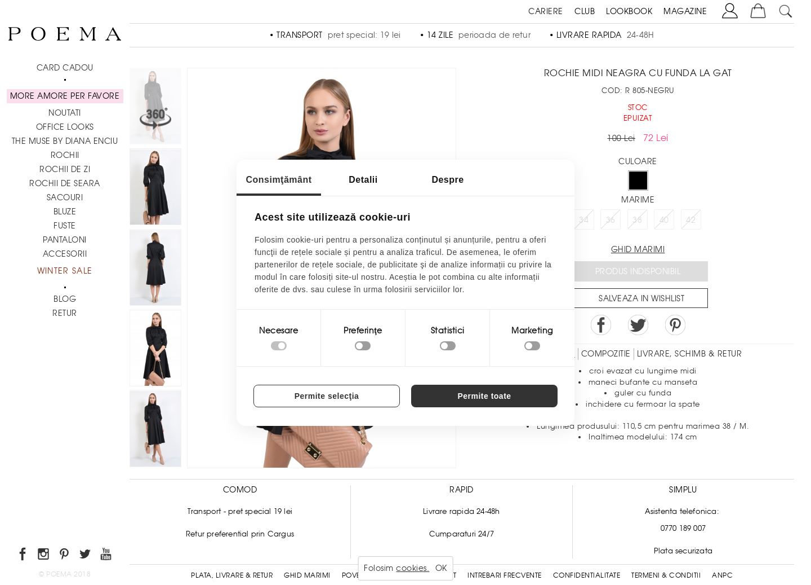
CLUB (584, 11)
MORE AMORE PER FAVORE (65, 95)
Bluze (65, 211)
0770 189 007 (683, 528)
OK (441, 568)
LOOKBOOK (629, 11)
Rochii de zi (64, 169)
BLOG (65, 299)
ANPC (722, 575)
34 (584, 220)
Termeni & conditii (666, 575)
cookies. (412, 568)
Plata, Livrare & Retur (232, 575)
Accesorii (65, 253)
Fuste (65, 225)
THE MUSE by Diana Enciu (65, 141)
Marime (637, 199)
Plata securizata (683, 551)
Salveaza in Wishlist (641, 298)
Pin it (675, 325)
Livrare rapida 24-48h (461, 511)
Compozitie (606, 353)
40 (664, 220)
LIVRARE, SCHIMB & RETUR (689, 353)
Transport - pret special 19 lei (240, 511)
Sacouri (65, 197)
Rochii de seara (64, 183)
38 (637, 220)
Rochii (65, 155)
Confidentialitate (587, 575)
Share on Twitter (638, 325)
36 (611, 220)
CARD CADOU (65, 67)
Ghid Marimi (307, 575)
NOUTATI (64, 112)
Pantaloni (65, 239)
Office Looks (65, 126)
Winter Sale (64, 270)
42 (691, 220)
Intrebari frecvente (504, 575)
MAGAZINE (685, 11)
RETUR (64, 313)
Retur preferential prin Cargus (240, 534)
